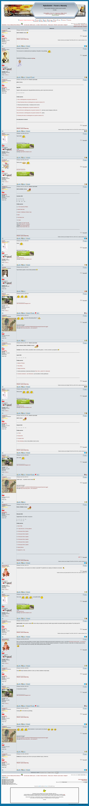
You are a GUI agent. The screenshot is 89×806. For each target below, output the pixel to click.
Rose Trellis (20, 526)
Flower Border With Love (24, 226)
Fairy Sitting (20, 365)
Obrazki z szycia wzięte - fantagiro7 (61, 24)
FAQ (40, 20)
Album (45, 21)
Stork (20, 220)
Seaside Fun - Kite (21, 550)
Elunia (3, 293)
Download (53, 21)
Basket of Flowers (21, 363)
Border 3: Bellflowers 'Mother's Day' (25, 212)
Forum (65, 13)
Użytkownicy (50, 20)
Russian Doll (20, 435)
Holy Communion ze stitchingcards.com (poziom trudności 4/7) (29, 112)
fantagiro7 (4, 30)
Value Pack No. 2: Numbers (24, 224)
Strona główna (46, 13)
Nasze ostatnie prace (49, 14)
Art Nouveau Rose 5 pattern (23, 534)
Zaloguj (41, 21)
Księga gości (57, 13)
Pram (20, 433)
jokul (3, 48)
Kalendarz (63, 20)
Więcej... (7, 74)
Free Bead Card (21, 217)
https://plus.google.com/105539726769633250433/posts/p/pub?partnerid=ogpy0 (32, 326)
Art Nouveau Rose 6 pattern (23, 531)
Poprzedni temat (77, 24)
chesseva (4, 267)
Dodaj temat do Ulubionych (82, 779)
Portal (62, 13)
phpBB (39, 786)
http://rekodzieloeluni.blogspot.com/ (23, 303)
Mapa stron (52, 13)
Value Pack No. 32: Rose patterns (25, 528)
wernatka (4, 160)
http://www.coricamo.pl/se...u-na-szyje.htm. (77, 641)
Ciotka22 (4, 315)
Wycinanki (48, 371)
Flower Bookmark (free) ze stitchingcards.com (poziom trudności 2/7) (31, 102)
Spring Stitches (21, 547)
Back (19, 214)
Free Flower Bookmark (24, 225)
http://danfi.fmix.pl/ (20, 150)
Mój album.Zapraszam (21, 169)
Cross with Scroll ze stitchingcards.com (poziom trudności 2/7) (29, 110)
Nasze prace (50, 24)
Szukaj (44, 20)
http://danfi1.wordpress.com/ (26, 151)
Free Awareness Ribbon (23, 206)
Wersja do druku (84, 780)
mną (64, 794)
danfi (3, 133)
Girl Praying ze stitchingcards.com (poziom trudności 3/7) (28, 107)
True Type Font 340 (25, 222)
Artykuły (37, 20)
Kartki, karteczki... (44, 24)
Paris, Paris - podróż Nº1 (40, 371)
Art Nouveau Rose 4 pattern (23, 536)
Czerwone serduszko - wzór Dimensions (25, 373)
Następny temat (84, 24)
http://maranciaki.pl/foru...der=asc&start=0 (29, 327)
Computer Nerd (21, 438)
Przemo (46, 786)
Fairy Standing (20, 441)
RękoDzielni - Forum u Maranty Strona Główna (11, 24)
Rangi (55, 20)
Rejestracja (36, 21)
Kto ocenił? (85, 55)
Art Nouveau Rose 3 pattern (23, 539)
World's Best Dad (21, 209)
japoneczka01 (5, 565)
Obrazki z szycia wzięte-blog (22, 39)
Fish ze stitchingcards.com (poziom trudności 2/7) (27, 99)
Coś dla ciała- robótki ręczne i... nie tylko (30, 24)
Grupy (58, 20)
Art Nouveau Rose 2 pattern (23, 542)
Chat (49, 21)
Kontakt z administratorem (59, 14)
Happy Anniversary (21, 368)
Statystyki (69, 20)
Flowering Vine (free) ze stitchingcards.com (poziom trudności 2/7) (31, 115)
